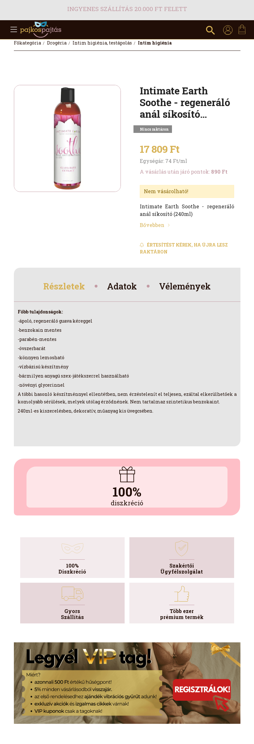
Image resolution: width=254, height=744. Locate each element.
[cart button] (242, 29)
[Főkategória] (28, 43)
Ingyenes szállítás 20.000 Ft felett (127, 9)
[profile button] (228, 29)
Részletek (60, 287)
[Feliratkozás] (187, 248)
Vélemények (188, 287)
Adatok (121, 287)
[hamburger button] (14, 29)
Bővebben (152, 225)
